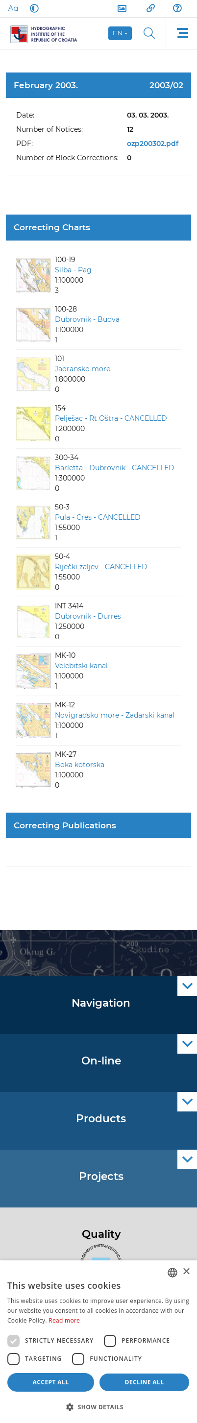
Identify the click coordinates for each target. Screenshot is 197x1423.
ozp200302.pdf (152, 143)
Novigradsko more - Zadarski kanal (114, 715)
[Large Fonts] (13, 8)
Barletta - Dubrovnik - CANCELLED (114, 467)
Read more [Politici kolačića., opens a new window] (64, 1320)
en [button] (118, 33)
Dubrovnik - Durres (88, 616)
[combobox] (172, 1273)
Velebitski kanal (81, 665)
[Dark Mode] (32, 8)
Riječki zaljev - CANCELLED (101, 566)
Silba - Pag (73, 269)
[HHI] (48, 33)
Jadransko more (82, 368)
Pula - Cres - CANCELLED (98, 517)
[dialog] (98, 1341)
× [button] (186, 1272)
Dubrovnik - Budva (87, 319)
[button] (98, 1407)
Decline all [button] (144, 1382)
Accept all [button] (51, 1382)
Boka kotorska (79, 764)
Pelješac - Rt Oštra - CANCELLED (111, 418)
